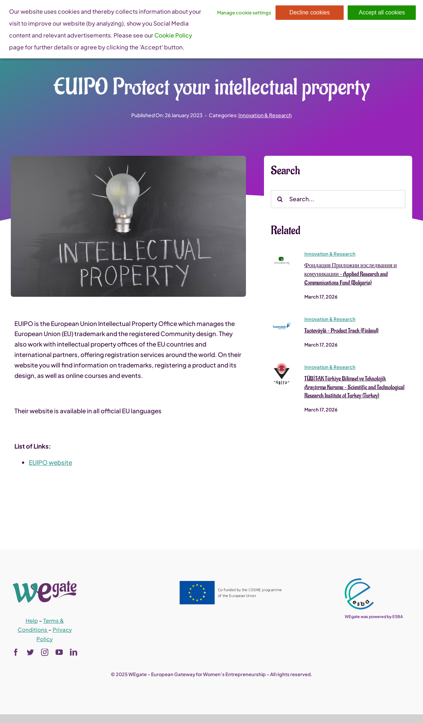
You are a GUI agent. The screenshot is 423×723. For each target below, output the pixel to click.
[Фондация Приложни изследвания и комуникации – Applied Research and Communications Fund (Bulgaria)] (281, 253)
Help (32, 620)
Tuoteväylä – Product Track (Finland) (341, 330)
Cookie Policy (173, 35)
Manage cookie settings (244, 13)
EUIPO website (50, 463)
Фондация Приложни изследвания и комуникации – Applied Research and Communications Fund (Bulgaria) (350, 274)
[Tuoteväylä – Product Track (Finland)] (281, 318)
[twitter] (30, 652)
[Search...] (338, 199)
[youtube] (59, 652)
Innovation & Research (265, 115)
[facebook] (15, 652)
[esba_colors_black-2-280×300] (359, 581)
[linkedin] (73, 652)
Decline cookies (309, 12)
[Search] (280, 199)
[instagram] (44, 652)
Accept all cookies (382, 12)
